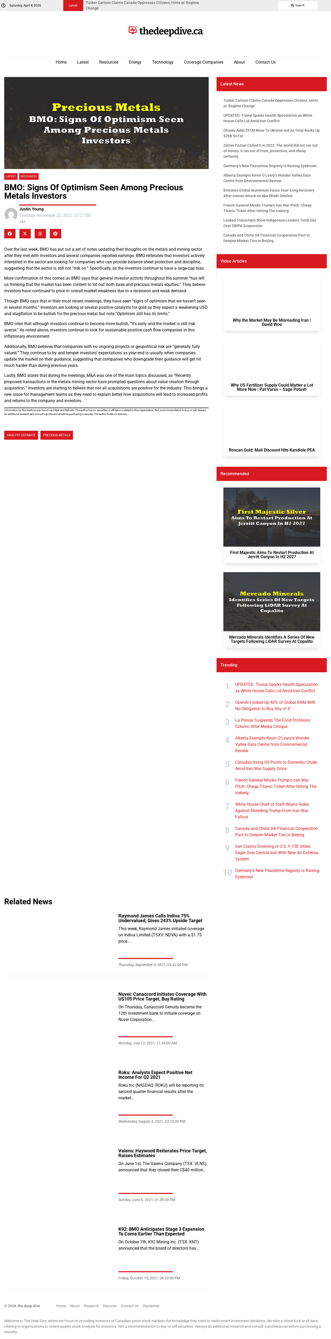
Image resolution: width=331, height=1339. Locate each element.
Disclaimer (151, 1306)
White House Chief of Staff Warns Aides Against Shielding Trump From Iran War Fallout (272, 810)
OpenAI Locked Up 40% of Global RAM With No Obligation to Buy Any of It (275, 705)
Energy (135, 62)
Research (91, 1306)
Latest (83, 62)
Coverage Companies (203, 62)
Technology (163, 62)
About (239, 62)
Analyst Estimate (21, 435)
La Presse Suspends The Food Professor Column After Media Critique (272, 723)
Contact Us (265, 62)
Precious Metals (56, 435)
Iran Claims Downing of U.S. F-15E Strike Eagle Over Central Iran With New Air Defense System (276, 852)
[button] (9, 233)
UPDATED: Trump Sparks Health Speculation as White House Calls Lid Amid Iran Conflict (276, 687)
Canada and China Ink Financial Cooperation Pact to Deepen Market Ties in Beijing (276, 831)
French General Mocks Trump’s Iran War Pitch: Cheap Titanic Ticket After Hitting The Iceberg (275, 786)
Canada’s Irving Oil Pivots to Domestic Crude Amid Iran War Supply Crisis (276, 765)
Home (61, 62)
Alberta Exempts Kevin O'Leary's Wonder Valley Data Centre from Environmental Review (272, 744)
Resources (108, 62)
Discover (110, 1306)
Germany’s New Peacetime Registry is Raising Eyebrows (277, 873)
